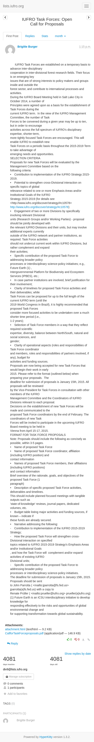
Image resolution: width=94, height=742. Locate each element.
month (60, 36)
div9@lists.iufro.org (15, 669)
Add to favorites (15, 693)
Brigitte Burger (27, 46)
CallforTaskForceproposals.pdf (24, 633)
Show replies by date (78, 653)
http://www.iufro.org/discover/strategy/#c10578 (39, 207)
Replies (30, 36)
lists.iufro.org (13, 6)
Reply (12, 643)
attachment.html (15, 629)
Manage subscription (18, 676)
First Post (12, 36)
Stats (45, 36)
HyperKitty (46, 737)
